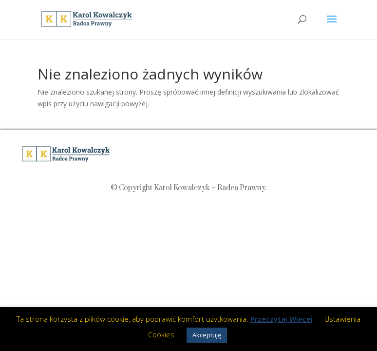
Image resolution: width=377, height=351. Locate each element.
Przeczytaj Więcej (281, 319)
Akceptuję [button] (206, 335)
